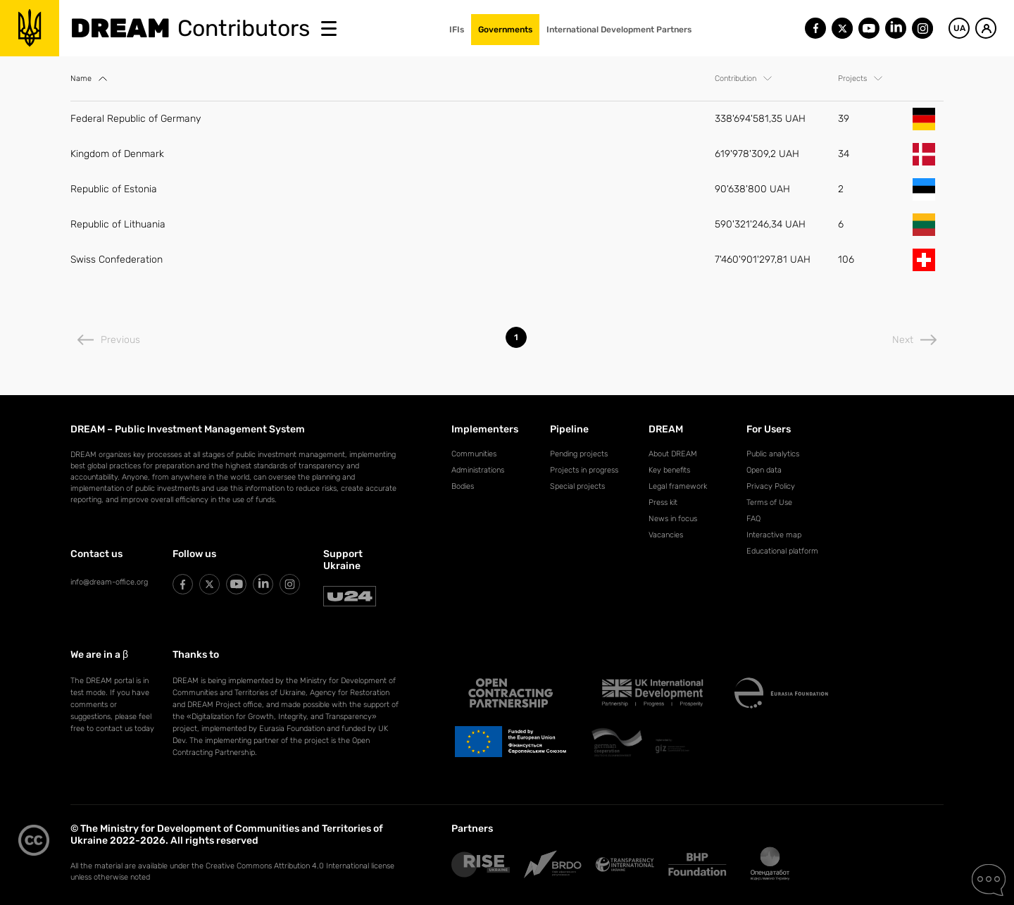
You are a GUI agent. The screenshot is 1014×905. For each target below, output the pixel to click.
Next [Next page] (914, 340)
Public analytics (772, 453)
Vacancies (666, 534)
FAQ (753, 518)
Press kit (663, 502)
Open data (764, 470)
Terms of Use (769, 502)
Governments (505, 30)
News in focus (673, 518)
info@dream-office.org (109, 582)
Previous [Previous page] (108, 340)
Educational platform (782, 551)
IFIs (456, 30)
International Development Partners (618, 30)
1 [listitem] (516, 337)
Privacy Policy (770, 486)
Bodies (462, 486)
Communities (473, 453)
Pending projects (579, 453)
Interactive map (773, 534)
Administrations (477, 470)
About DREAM (673, 453)
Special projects (577, 486)
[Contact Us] (989, 880)
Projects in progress (584, 470)
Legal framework (678, 486)
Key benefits (669, 470)
